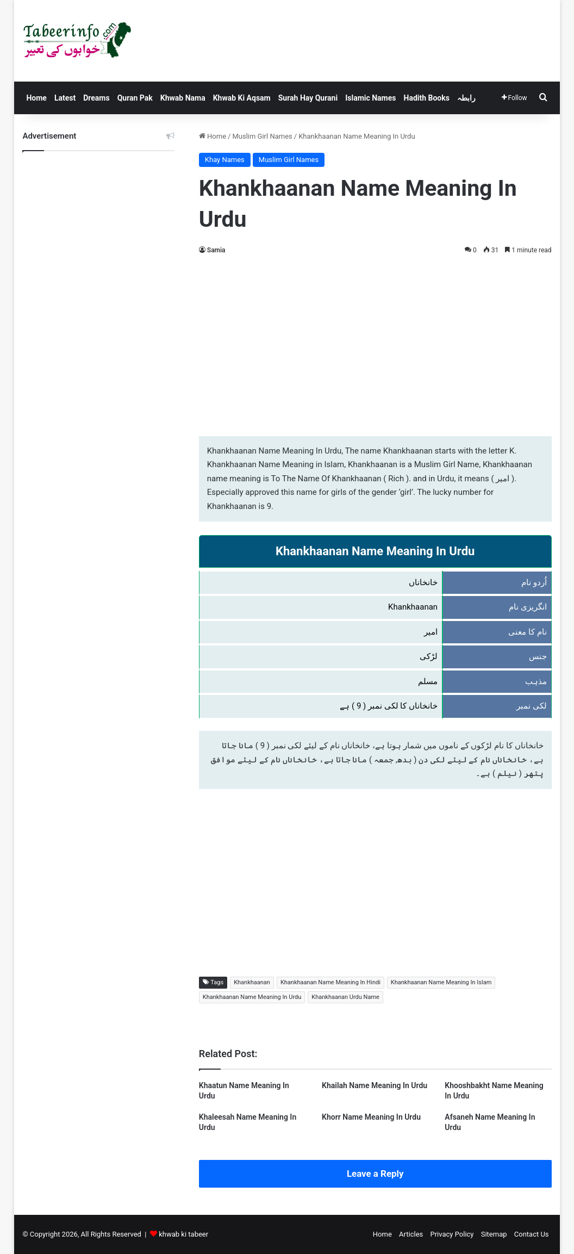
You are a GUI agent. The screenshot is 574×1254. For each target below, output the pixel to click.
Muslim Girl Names (262, 136)
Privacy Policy (451, 1234)
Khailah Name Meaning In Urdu (374, 1085)
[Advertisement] (375, 344)
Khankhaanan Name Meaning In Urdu (252, 997)
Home (36, 98)
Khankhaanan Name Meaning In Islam (441, 982)
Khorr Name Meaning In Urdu (371, 1117)
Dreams (96, 98)
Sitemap (494, 1234)
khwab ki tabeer (183, 1234)
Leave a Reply (375, 1173)
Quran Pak (135, 98)
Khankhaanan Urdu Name (345, 997)
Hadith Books (427, 98)
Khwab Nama (182, 98)
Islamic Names (370, 98)
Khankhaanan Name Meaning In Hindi (330, 982)
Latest (65, 98)
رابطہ (466, 98)
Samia (216, 250)
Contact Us (531, 1234)
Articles (411, 1234)
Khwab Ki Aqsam (242, 98)
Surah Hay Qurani (308, 98)
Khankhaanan (252, 982)
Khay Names (225, 160)
